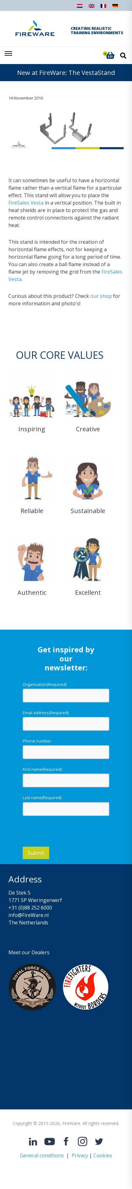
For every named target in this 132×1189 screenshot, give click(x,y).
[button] (110, 55)
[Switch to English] (91, 7)
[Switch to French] (103, 7)
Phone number (37, 741)
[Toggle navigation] (8, 55)
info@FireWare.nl (28, 915)
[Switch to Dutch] (80, 7)
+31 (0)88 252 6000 (30, 908)
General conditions (42, 1156)
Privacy (80, 1156)
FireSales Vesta (26, 203)
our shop (101, 296)
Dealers (40, 953)
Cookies (102, 1156)
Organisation (44, 684)
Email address (45, 713)
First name (42, 770)
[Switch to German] (115, 7)
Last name (42, 798)
